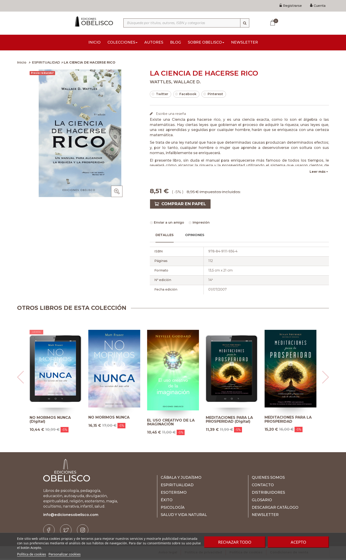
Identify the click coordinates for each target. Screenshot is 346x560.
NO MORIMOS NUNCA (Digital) (50, 421)
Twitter (159, 95)
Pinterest (213, 95)
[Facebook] (49, 531)
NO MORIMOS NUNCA (109, 419)
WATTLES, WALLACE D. (175, 83)
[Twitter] (65, 531)
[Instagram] (82, 531)
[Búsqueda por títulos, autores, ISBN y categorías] (186, 22)
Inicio (21, 64)
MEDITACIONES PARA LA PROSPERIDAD (288, 421)
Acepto (298, 542)
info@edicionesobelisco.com (70, 516)
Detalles (164, 236)
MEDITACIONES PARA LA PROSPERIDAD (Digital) (229, 421)
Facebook (185, 95)
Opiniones (194, 236)
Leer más (318, 173)
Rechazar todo (234, 542)
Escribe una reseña (170, 115)
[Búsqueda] (244, 22)
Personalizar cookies (64, 554)
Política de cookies (31, 554)
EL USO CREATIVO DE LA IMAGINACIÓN (171, 424)
